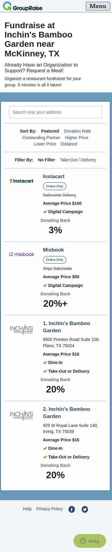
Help (27, 508)
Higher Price (76, 137)
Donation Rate (77, 131)
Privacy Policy (49, 508)
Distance (69, 144)
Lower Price (44, 144)
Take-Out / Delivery (78, 159)
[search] (55, 112)
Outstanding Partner (41, 137)
